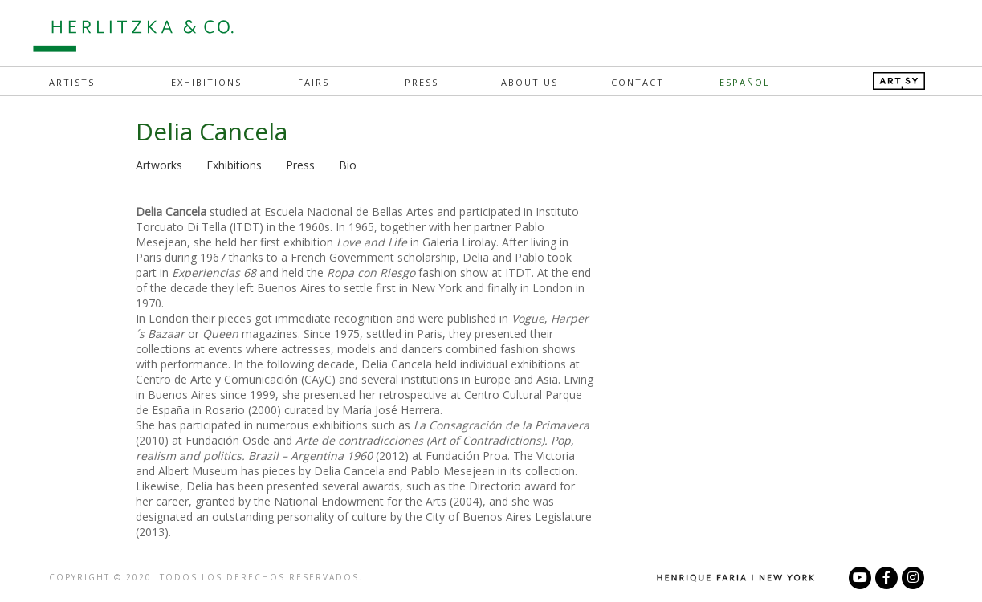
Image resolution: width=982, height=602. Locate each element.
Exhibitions (206, 82)
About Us (529, 82)
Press (421, 82)
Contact (637, 82)
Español (744, 82)
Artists (72, 82)
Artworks (159, 165)
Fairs (313, 82)
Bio (348, 165)
